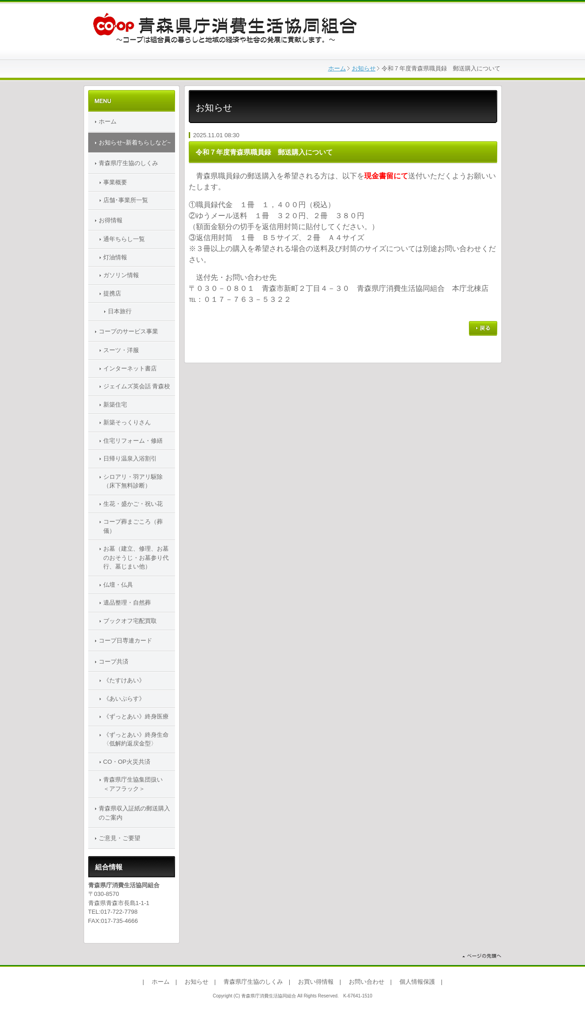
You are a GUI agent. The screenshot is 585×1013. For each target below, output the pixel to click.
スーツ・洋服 (121, 350)
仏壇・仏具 (118, 584)
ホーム (337, 68)
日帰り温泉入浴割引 (130, 458)
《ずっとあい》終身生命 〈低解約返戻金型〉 (139, 739)
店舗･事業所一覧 (125, 200)
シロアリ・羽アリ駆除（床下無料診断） (133, 481)
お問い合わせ (366, 981)
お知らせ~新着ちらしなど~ (135, 142)
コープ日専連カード (125, 640)
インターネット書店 (130, 368)
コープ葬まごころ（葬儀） (133, 526)
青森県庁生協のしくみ (128, 163)
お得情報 (110, 220)
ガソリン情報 (121, 275)
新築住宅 (115, 404)
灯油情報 (115, 257)
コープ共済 (113, 661)
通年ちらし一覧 (124, 239)
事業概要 (115, 182)
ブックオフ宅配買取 (130, 620)
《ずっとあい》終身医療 (136, 716)
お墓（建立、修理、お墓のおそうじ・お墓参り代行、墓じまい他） (136, 557)
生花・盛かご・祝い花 (133, 503)
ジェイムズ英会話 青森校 (136, 386)
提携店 (112, 293)
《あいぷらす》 (124, 698)
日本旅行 (120, 311)
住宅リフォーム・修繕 (133, 440)
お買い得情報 (316, 981)
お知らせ (364, 68)
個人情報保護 (417, 981)
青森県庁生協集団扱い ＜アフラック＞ (139, 784)
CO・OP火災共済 (126, 761)
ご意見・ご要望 (119, 838)
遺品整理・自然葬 (127, 602)
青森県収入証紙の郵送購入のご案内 (134, 813)
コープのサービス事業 (128, 331)
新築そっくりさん (127, 422)
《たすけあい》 (124, 680)
